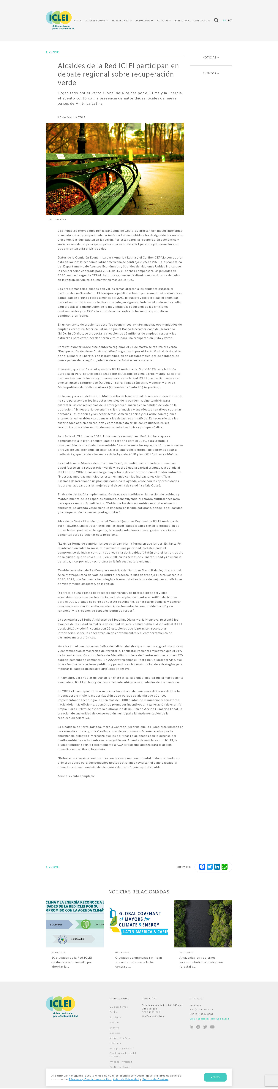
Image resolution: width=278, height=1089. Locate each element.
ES (224, 20)
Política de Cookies (120, 1067)
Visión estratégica (120, 1039)
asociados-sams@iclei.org (213, 1019)
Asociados (115, 1018)
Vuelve (52, 52)
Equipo (114, 1013)
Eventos (209, 73)
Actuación (142, 20)
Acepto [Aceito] (215, 1077)
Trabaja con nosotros (122, 1049)
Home (77, 21)
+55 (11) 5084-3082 (201, 1015)
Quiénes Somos (95, 20)
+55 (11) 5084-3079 (201, 1010)
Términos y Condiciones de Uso (90, 1079)
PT (230, 20)
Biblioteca (182, 21)
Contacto (200, 20)
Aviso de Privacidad (121, 1062)
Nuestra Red (120, 20)
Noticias (163, 20)
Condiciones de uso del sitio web (123, 1056)
